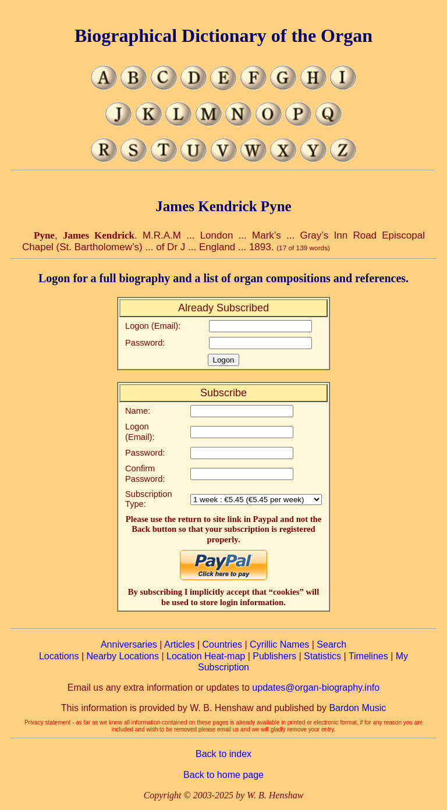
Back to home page (223, 775)
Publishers (274, 656)
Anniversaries (129, 644)
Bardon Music (357, 708)
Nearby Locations (122, 656)
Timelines (368, 656)
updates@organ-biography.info (315, 687)
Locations (59, 656)
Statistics (322, 656)
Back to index (223, 754)
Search (331, 644)
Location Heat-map (205, 656)
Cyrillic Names (279, 644)
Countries (222, 644)
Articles (179, 644)
